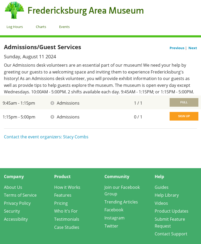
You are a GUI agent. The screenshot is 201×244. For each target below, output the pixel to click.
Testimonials (66, 219)
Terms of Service (20, 195)
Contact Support (171, 234)
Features (62, 195)
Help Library (167, 195)
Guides (162, 187)
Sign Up (184, 116)
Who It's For (66, 211)
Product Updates (171, 211)
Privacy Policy (17, 203)
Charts (41, 26)
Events (64, 26)
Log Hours (15, 26)
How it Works (67, 187)
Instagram (114, 218)
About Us (13, 187)
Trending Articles (121, 202)
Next (192, 48)
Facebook (113, 210)
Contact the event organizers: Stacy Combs (46, 137)
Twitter (111, 226)
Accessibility (16, 219)
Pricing (61, 203)
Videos (161, 203)
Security (12, 211)
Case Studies (66, 227)
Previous (177, 48)
